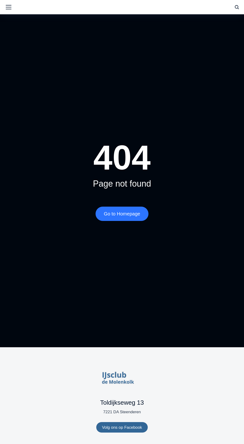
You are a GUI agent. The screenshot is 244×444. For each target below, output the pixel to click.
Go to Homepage (122, 213)
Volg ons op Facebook (122, 427)
